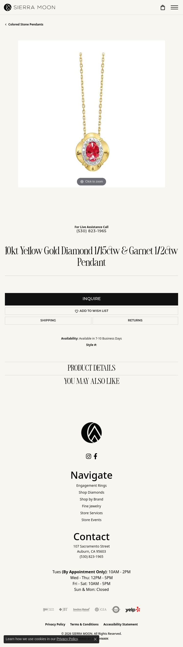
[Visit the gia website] (101, 609)
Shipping (48, 320)
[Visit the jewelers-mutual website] (81, 609)
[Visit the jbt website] (63, 609)
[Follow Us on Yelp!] (132, 609)
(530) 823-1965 (91, 231)
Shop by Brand (91, 499)
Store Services (91, 513)
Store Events (91, 519)
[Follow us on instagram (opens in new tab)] (88, 456)
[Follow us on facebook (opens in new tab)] (95, 456)
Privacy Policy (55, 624)
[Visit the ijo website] (48, 609)
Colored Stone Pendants (25, 24)
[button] (163, 7)
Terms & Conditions (84, 624)
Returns (135, 320)
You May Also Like (91, 382)
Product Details (91, 368)
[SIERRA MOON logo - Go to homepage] (29, 7)
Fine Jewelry (91, 506)
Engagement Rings (91, 485)
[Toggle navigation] (174, 7)
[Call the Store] (91, 556)
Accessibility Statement (120, 624)
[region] (91, 127)
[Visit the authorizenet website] (116, 609)
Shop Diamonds (91, 492)
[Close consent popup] (95, 639)
